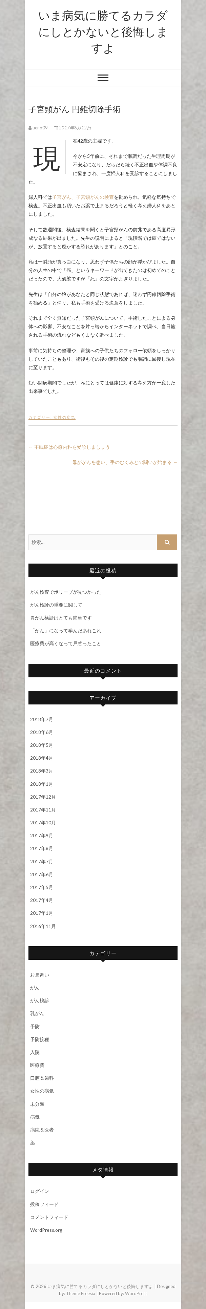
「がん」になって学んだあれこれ (65, 630)
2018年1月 (41, 784)
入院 (35, 1052)
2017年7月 (41, 861)
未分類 (37, 1104)
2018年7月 (41, 719)
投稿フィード (44, 1204)
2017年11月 (43, 809)
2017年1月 (41, 913)
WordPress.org (46, 1230)
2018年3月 (41, 771)
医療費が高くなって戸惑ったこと (65, 643)
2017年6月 (41, 874)
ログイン (39, 1191)
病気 (35, 1117)
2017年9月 (41, 835)
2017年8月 (41, 848)
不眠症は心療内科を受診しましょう (69, 447)
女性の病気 (65, 417)
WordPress (136, 1293)
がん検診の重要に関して (56, 605)
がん (35, 987)
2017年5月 (41, 887)
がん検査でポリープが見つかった (65, 592)
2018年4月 (41, 758)
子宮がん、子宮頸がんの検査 (83, 197)
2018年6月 (41, 732)
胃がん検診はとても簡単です (61, 617)
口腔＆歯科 (42, 1078)
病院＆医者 (42, 1130)
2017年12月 (43, 797)
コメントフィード (49, 1217)
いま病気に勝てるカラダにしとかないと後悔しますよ (103, 31)
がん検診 (39, 1000)
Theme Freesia (80, 1293)
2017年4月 (41, 900)
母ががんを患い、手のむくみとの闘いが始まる (125, 462)
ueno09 (38, 127)
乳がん (37, 1013)
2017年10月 (43, 822)
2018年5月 (41, 745)
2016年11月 (43, 926)
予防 (35, 1026)
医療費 (37, 1065)
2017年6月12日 (72, 127)
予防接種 (39, 1039)
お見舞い (39, 974)
